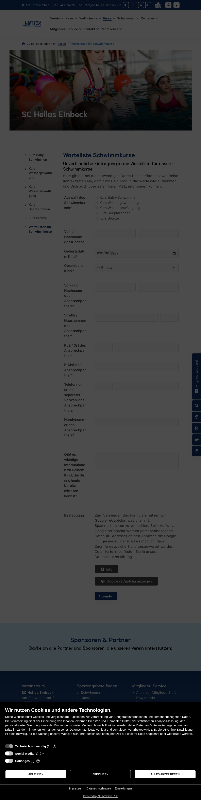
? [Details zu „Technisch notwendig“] (54, 746)
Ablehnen (36, 774)
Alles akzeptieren (165, 774)
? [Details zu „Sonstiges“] (38, 760)
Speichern (100, 774)
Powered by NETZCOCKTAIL (100, 796)
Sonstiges (22, 761)
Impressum (76, 788)
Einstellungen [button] (123, 788)
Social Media (24, 753)
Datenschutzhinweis (99, 788)
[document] (100, 724)
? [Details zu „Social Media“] (42, 753)
